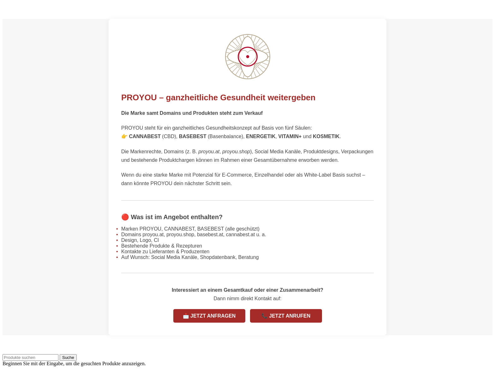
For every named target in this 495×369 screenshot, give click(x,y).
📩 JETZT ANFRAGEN (209, 316)
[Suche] (30, 357)
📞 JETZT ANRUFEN (285, 316)
